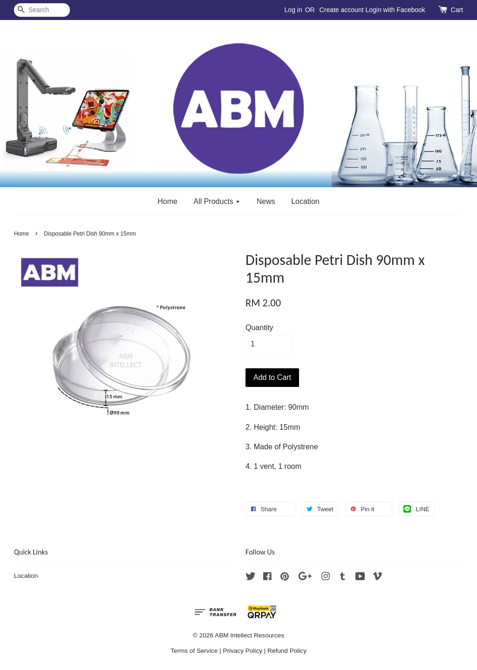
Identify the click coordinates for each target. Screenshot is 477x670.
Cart (457, 10)
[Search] (42, 10)
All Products (216, 201)
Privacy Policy (242, 650)
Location (305, 201)
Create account (342, 10)
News (266, 201)
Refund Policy (287, 650)
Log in (293, 10)
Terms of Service (194, 650)
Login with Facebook (395, 10)
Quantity (259, 328)
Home (167, 201)
